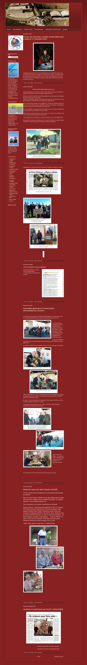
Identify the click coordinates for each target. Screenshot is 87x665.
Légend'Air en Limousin (12, 186)
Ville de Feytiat (12, 199)
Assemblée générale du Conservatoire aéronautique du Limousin (38, 309)
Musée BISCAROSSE (12, 162)
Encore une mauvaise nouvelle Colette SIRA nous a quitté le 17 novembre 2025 (43, 38)
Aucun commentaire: (38, 82)
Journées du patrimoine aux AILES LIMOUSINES (43, 609)
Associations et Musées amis (52, 29)
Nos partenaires (39, 29)
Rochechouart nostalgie (12, 159)
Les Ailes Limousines (11, 181)
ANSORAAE (12, 164)
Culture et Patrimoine (11, 176)
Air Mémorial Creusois (12, 167)
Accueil (9, 29)
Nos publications (17, 29)
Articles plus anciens (58, 656)
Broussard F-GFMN (13, 169)
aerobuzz (11, 201)
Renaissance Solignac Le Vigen (13, 191)
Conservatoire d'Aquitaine (12, 171)
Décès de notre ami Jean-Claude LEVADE (40, 489)
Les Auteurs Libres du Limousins (13, 184)
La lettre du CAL (28, 29)
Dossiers (65, 29)
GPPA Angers (12, 178)
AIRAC (10, 174)
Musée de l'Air (12, 189)
